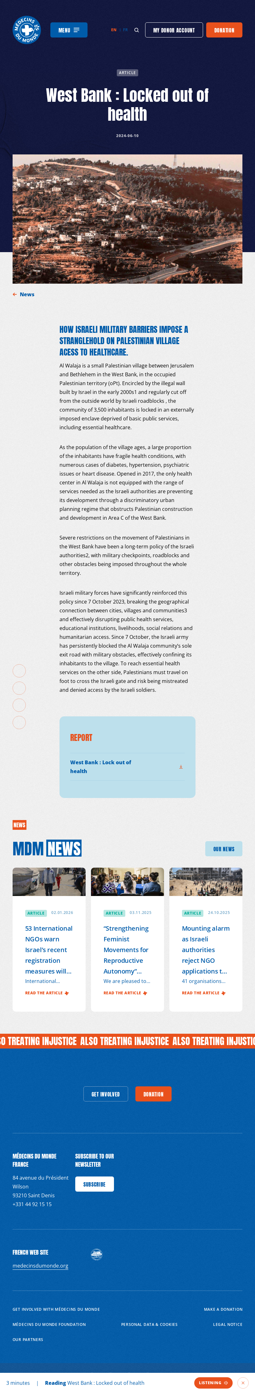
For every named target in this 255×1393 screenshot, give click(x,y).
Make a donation (223, 1309)
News (28, 294)
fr (125, 29)
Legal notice (227, 1324)
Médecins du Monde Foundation (49, 1324)
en (114, 29)
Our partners (28, 1339)
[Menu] (69, 30)
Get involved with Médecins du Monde (56, 1309)
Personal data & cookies (149, 1324)
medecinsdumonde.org (40, 1265)
